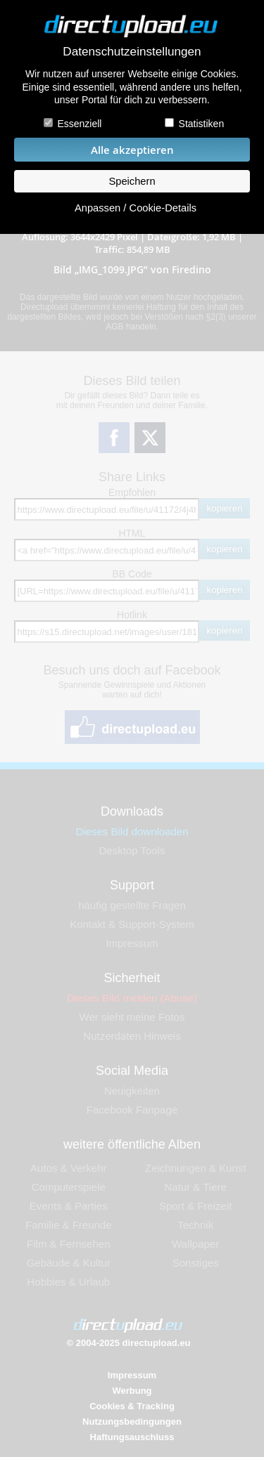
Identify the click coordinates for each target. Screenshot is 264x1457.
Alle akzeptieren (132, 150)
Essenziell (79, 123)
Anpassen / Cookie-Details (135, 208)
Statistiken (202, 123)
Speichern (131, 181)
